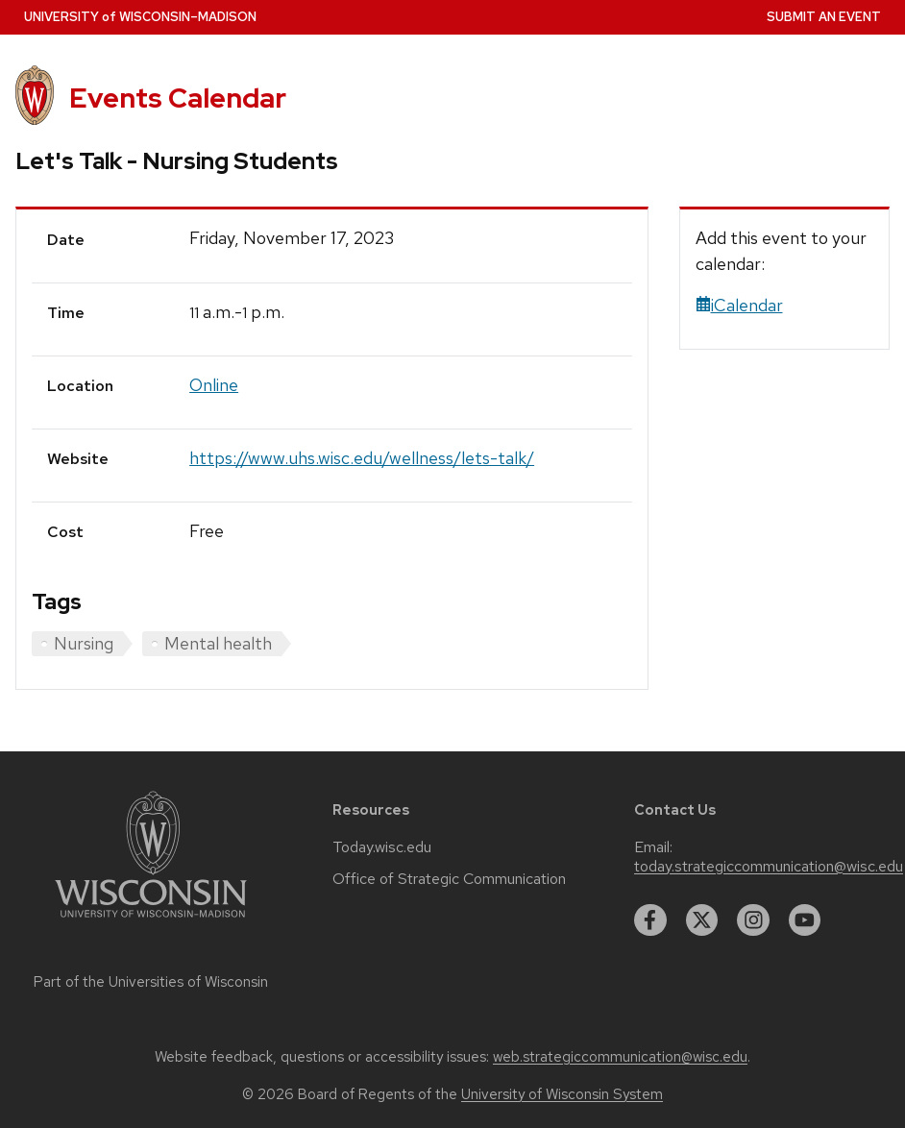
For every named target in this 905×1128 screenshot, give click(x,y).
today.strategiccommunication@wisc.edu (768, 866)
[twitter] (702, 920)
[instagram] (753, 920)
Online (213, 385)
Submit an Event (824, 17)
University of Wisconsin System (562, 1094)
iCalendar (739, 305)
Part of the (151, 982)
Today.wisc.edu (381, 847)
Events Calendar (177, 98)
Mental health (218, 643)
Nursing (83, 643)
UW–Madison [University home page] (140, 17)
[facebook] (650, 920)
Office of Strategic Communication (449, 879)
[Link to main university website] (151, 921)
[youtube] (805, 920)
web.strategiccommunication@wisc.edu (620, 1057)
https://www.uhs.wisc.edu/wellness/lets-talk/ (361, 458)
